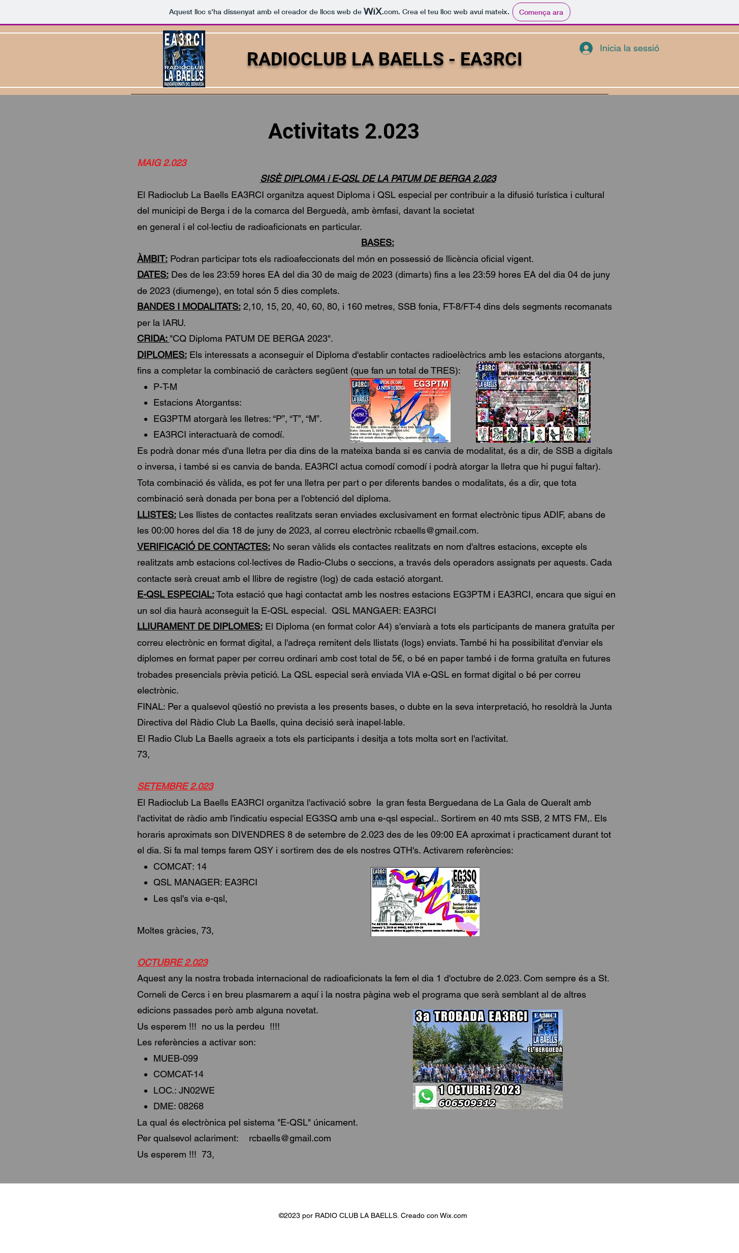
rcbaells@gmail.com (435, 530)
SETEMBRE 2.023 (175, 786)
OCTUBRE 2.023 (172, 962)
